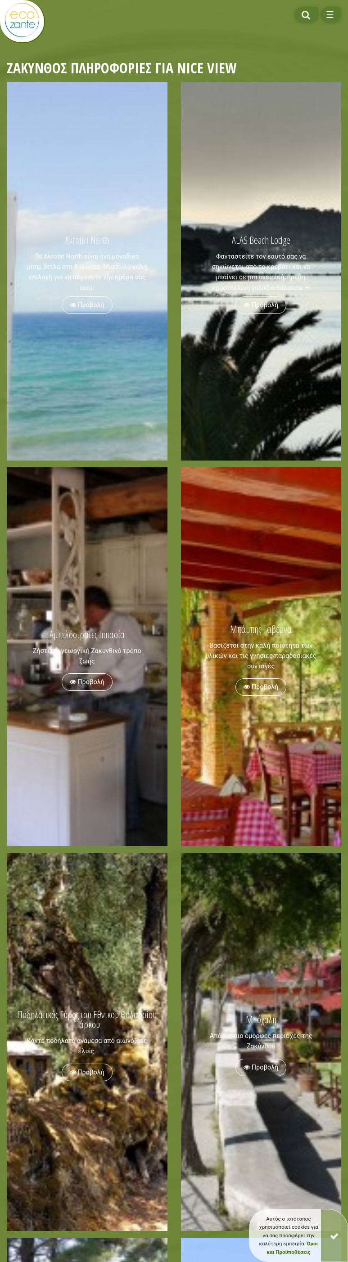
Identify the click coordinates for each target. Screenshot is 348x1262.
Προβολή (87, 305)
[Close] (334, 1235)
